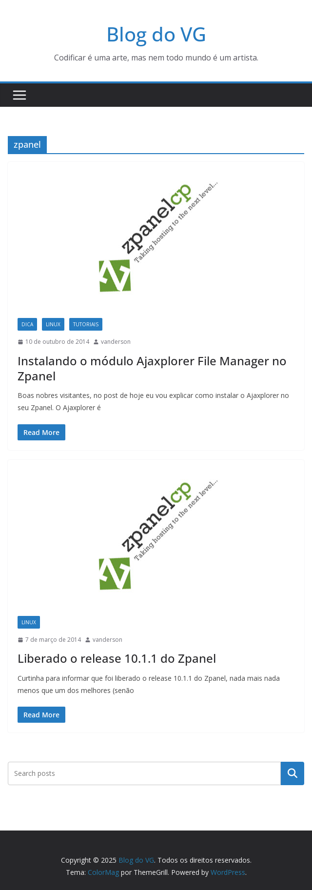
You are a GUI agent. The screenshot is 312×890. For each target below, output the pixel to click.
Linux (53, 324)
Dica (27, 324)
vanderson (116, 341)
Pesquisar (292, 773)
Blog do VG (156, 33)
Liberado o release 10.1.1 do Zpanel (117, 658)
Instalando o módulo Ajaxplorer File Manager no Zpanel (152, 368)
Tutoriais (85, 324)
